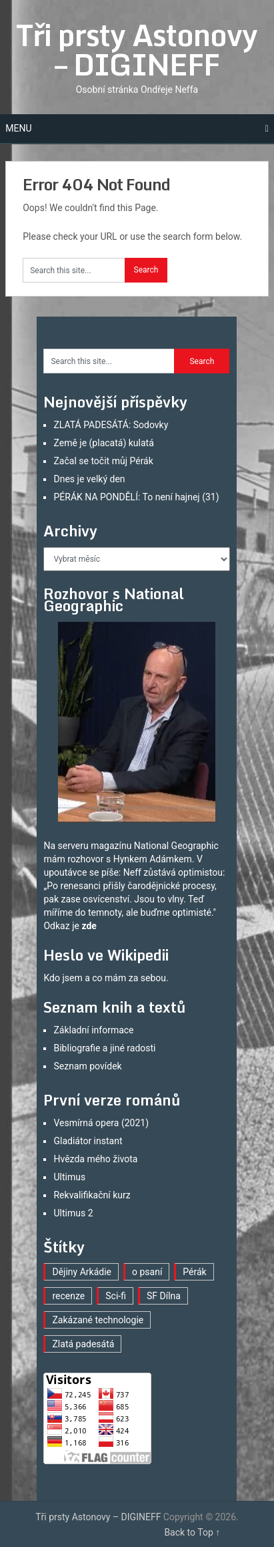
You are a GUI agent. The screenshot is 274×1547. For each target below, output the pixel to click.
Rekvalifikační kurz (91, 1195)
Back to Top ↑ (192, 1532)
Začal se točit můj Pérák (103, 461)
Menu (18, 128)
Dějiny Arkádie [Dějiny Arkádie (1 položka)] (81, 1271)
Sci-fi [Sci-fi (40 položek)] (115, 1296)
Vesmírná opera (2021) (101, 1123)
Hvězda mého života (95, 1159)
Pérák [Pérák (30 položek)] (194, 1271)
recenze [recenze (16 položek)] (68, 1296)
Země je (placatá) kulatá (103, 443)
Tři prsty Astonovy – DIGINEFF (136, 49)
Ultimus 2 (73, 1213)
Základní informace (93, 1030)
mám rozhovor (73, 859)
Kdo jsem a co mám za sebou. (105, 978)
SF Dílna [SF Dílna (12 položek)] (164, 1296)
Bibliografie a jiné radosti (104, 1048)
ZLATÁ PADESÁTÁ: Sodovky (110, 424)
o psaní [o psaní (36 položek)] (147, 1271)
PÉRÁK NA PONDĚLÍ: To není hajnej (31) (136, 497)
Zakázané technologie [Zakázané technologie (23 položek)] (97, 1320)
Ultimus (69, 1177)
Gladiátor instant (87, 1141)
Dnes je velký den (89, 479)
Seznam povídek (87, 1066)
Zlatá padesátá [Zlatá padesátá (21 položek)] (83, 1344)
